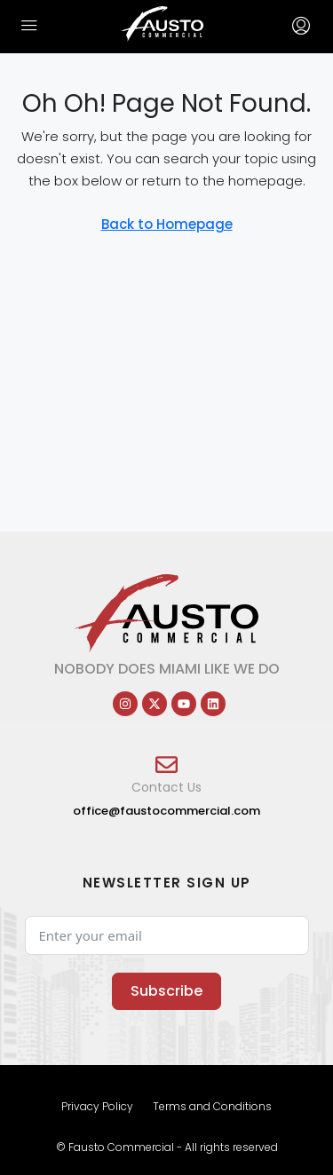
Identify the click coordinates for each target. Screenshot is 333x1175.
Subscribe (166, 991)
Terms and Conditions (212, 1106)
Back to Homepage (167, 224)
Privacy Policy (97, 1106)
